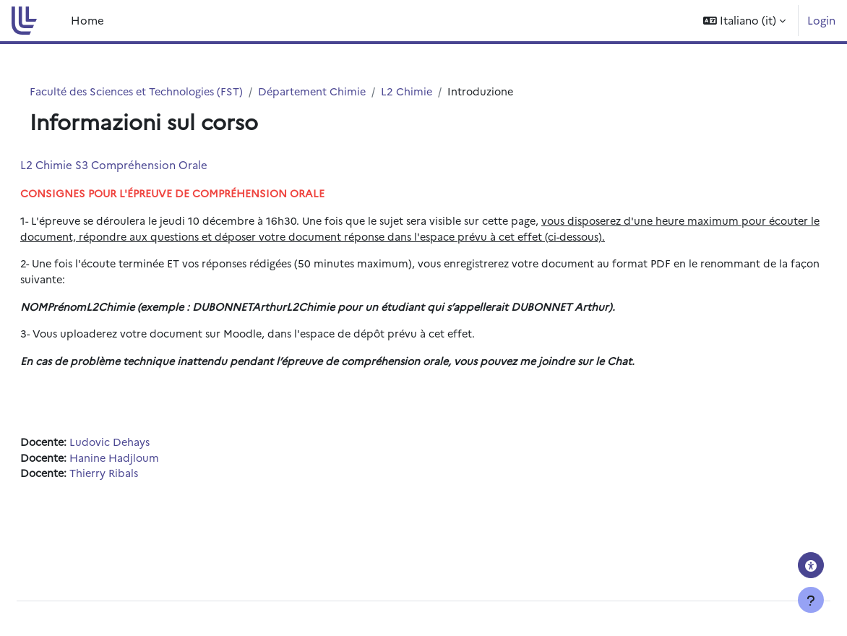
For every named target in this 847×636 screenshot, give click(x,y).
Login (821, 19)
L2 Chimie (440, 91)
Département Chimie (343, 91)
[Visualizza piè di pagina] (811, 600)
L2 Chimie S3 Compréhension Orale (148, 165)
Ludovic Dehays (147, 464)
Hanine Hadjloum (152, 481)
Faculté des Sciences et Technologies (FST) (162, 91)
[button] (744, 20)
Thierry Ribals (141, 496)
